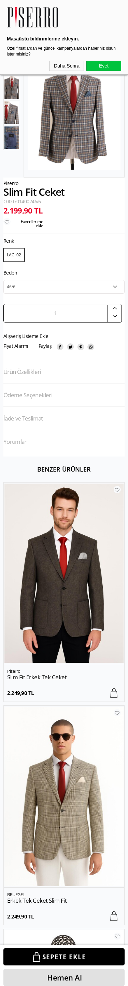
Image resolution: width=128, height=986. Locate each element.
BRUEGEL (16, 671)
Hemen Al (64, 977)
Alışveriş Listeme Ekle (25, 336)
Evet (104, 66)
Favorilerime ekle (32, 224)
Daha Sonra (67, 66)
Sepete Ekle (64, 956)
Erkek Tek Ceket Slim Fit (37, 677)
